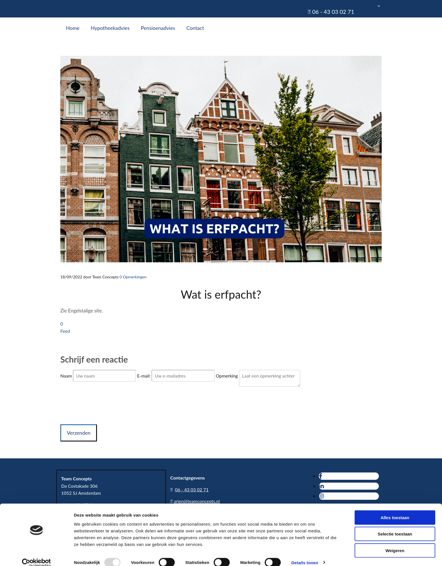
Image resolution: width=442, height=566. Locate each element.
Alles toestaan (395, 509)
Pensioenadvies (158, 28)
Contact (195, 28)
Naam (66, 375)
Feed (65, 331)
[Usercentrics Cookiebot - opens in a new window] (36, 555)
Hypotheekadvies (110, 28)
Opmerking (227, 375)
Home (72, 28)
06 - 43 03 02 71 (333, 11)
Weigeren (394, 542)
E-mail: (144, 375)
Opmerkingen (133, 276)
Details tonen (304, 554)
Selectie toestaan (395, 526)
